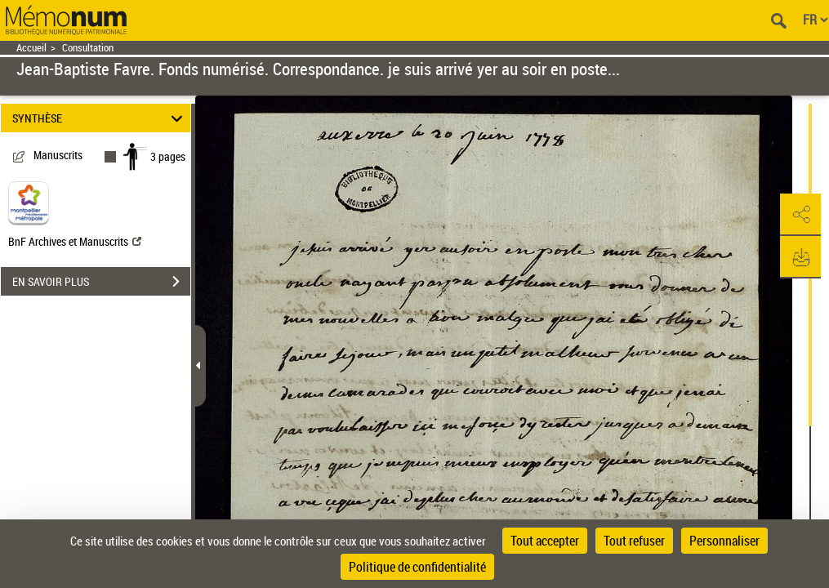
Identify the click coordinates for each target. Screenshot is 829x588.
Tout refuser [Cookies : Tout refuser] (634, 541)
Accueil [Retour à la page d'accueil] (31, 48)
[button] (800, 215)
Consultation (88, 48)
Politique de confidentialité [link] (417, 567)
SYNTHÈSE (99, 118)
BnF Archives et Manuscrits (74, 241)
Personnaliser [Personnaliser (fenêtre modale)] (724, 541)
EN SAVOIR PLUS (101, 281)
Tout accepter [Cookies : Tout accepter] (544, 541)
